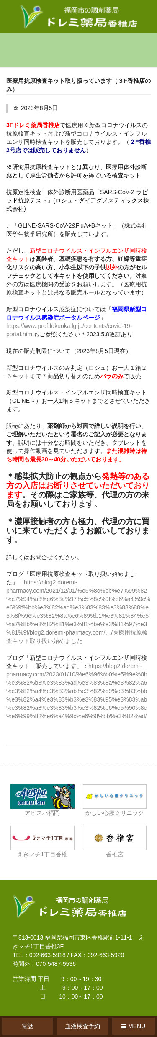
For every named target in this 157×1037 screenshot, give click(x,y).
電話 (27, 1026)
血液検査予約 (82, 1026)
